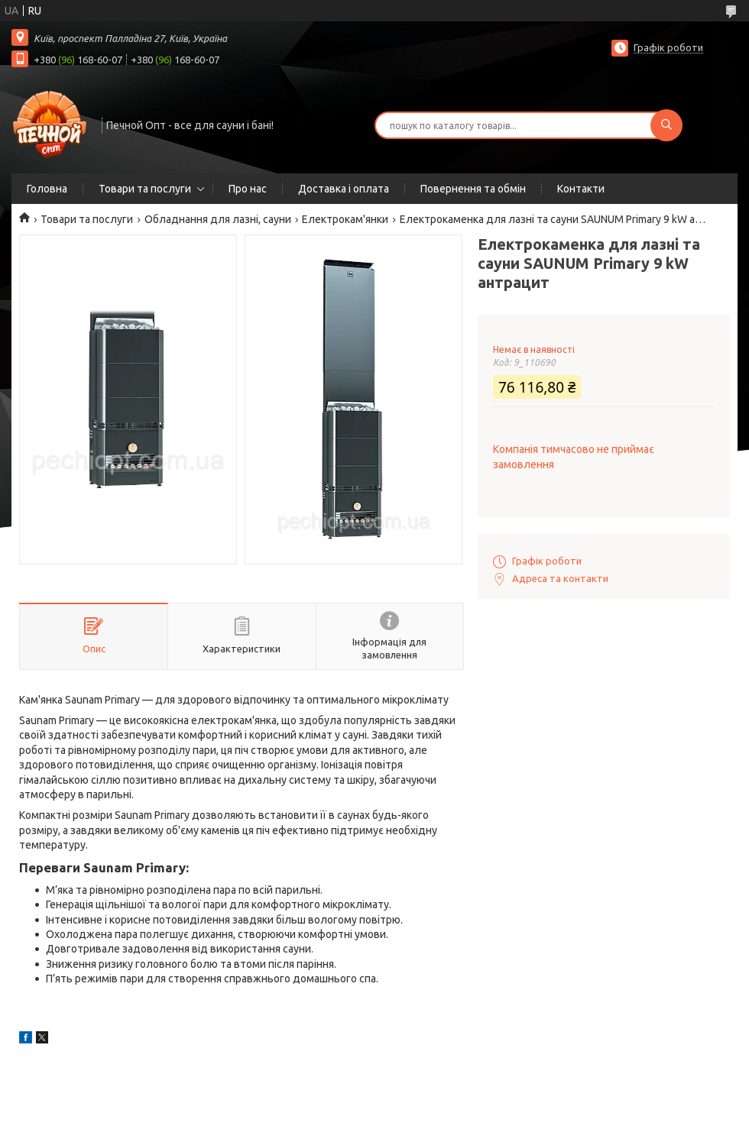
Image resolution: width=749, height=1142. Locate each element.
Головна (47, 188)
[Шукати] (666, 125)
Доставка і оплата (343, 188)
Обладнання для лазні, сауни (217, 219)
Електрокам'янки (345, 219)
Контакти (581, 188)
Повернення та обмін (473, 188)
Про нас (248, 188)
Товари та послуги (145, 188)
